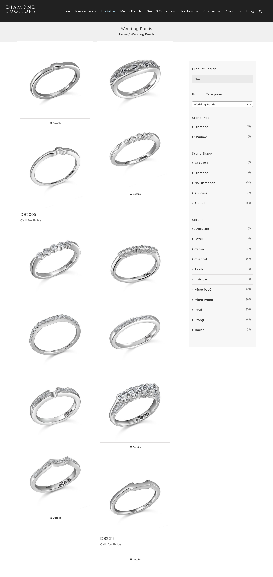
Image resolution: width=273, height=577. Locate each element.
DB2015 (107, 538)
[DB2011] (55, 402)
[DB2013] (55, 473)
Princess (200, 193)
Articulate (201, 229)
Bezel (198, 239)
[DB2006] (135, 149)
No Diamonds (204, 183)
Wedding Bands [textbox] (221, 104)
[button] (260, 11)
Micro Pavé (202, 289)
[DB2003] (135, 78)
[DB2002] (55, 78)
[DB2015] (135, 494)
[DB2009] (55, 332)
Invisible (200, 279)
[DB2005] (55, 170)
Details (57, 123)
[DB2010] (135, 332)
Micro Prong (203, 299)
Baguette (201, 163)
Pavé (198, 310)
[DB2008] (135, 261)
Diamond (201, 127)
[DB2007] (55, 261)
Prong (199, 320)
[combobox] (222, 104)
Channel (200, 259)
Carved (199, 249)
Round (199, 203)
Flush (198, 269)
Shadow (200, 137)
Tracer (199, 330)
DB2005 (28, 214)
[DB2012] (135, 402)
